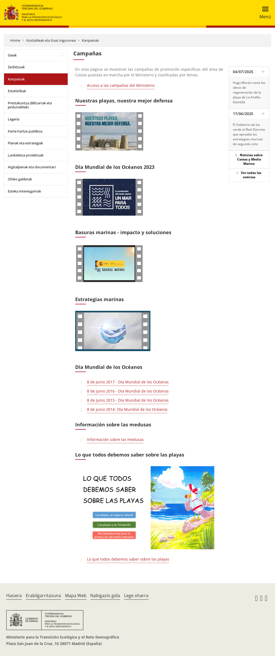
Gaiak (12, 55)
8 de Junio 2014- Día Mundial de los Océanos (127, 409)
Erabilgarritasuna (43, 595)
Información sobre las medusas (115, 439)
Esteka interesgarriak (24, 191)
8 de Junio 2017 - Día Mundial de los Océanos (128, 381)
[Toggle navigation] (263, 12)
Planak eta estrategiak (25, 143)
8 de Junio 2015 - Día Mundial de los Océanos (128, 400)
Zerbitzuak (16, 67)
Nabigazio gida (105, 595)
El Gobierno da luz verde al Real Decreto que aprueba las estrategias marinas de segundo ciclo (249, 134)
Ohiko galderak (20, 179)
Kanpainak (90, 40)
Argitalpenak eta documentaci (32, 167)
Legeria (13, 119)
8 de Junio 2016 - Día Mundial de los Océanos (128, 391)
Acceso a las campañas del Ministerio (120, 85)
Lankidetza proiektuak (26, 155)
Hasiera (14, 595)
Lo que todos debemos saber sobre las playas (128, 559)
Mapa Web (75, 595)
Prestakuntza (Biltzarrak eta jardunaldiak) (30, 105)
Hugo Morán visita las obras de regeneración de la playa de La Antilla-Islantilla (249, 92)
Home (15, 40)
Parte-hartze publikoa (25, 131)
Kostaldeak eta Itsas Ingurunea (51, 40)
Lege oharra (136, 595)
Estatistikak (17, 90)
